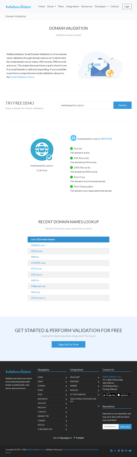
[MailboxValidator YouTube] (130, 450)
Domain (41, 386)
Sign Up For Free (69, 344)
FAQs (40, 394)
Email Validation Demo (22, 77)
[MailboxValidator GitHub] (126, 450)
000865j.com (38, 245)
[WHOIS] (106, 138)
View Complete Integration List (83, 400)
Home (42, 6)
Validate (122, 105)
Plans (61, 6)
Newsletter (43, 416)
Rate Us (41, 425)
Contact (114, 6)
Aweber (73, 386)
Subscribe (125, 426)
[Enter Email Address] (111, 426)
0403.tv (35, 280)
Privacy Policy (68, 449)
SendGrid (74, 381)
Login (127, 6)
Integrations (72, 6)
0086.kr (35, 256)
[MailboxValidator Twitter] (115, 450)
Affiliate (42, 403)
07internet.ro (38, 297)
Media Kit (42, 407)
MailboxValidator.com (36, 449)
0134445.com (38, 262)
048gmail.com (38, 286)
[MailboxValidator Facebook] (111, 450)
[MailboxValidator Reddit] (122, 450)
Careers (41, 421)
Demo (40, 381)
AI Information (45, 429)
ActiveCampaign (77, 394)
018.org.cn (36, 274)
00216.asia (36, 251)
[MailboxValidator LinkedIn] (119, 450)
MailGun (74, 390)
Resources (87, 6)
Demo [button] (50, 6)
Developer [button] (100, 6)
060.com (35, 292)
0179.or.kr (36, 268)
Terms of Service (83, 449)
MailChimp (74, 377)
